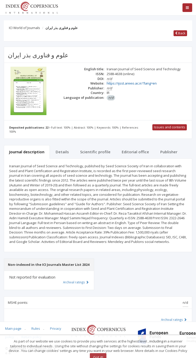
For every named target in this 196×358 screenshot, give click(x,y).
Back (180, 33)
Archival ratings (174, 320)
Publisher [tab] (168, 151)
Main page (13, 328)
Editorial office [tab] (135, 151)
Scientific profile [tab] (95, 151)
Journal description (26, 151)
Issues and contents (169, 127)
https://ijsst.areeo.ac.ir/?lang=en (132, 83)
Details (62, 151)
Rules (35, 328)
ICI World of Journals (24, 27)
